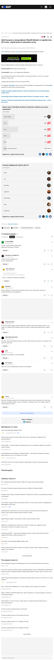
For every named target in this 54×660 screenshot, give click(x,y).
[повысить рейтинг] (44, 250)
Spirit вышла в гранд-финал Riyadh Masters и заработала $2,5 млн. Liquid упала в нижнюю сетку (32, 33)
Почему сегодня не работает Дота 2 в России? (14, 609)
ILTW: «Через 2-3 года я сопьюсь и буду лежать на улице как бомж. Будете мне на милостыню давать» (24, 601)
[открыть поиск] (41, 7)
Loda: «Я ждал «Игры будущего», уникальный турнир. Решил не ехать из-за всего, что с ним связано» (26, 578)
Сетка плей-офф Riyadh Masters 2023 (11, 430)
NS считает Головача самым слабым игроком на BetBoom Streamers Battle (22, 488)
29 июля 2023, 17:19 (9, 338)
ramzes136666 (9, 241)
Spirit (2, 51)
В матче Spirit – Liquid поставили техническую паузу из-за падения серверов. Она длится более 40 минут (26, 446)
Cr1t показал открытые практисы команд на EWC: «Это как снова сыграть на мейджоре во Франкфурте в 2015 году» (26, 503)
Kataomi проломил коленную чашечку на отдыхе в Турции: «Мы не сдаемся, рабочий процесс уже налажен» (24, 548)
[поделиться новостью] (51, 36)
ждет (50, 85)
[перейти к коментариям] (42, 37)
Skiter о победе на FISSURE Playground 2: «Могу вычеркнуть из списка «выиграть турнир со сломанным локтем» (26, 593)
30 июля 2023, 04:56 (9, 398)
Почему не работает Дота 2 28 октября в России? (15, 615)
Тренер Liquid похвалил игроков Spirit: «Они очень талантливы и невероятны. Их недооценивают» (23, 438)
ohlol (6, 351)
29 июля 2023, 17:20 (9, 243)
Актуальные (19, 237)
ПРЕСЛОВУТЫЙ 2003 (11, 337)
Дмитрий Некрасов (13, 224)
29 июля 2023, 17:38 (9, 364)
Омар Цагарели (9, 322)
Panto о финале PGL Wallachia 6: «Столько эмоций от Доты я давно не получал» (23, 586)
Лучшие (12, 237)
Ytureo (7, 396)
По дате (5, 237)
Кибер (2, 33)
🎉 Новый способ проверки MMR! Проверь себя (14, 541)
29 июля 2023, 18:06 (10, 270)
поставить (12, 85)
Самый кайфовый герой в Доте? (15, 165)
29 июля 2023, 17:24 (9, 288)
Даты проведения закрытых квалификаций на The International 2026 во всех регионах (25, 563)
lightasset (8, 286)
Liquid (16, 51)
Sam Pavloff (8, 363)
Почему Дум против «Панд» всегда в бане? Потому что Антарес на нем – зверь (25, 96)
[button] (52, 242)
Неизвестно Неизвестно (12, 255)
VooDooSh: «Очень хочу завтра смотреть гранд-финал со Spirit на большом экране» (24, 462)
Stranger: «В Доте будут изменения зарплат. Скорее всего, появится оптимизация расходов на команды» (26, 495)
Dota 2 (6, 33)
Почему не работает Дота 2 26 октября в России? (15, 627)
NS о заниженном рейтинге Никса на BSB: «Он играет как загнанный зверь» (22, 482)
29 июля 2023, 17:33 (9, 323)
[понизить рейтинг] (51, 250)
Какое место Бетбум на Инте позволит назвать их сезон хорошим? (25, 108)
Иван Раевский (10, 269)
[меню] (50, 6)
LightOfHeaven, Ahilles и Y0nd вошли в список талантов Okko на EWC (20, 519)
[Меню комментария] (52, 242)
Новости (10, 33)
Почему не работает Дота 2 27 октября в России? (15, 621)
